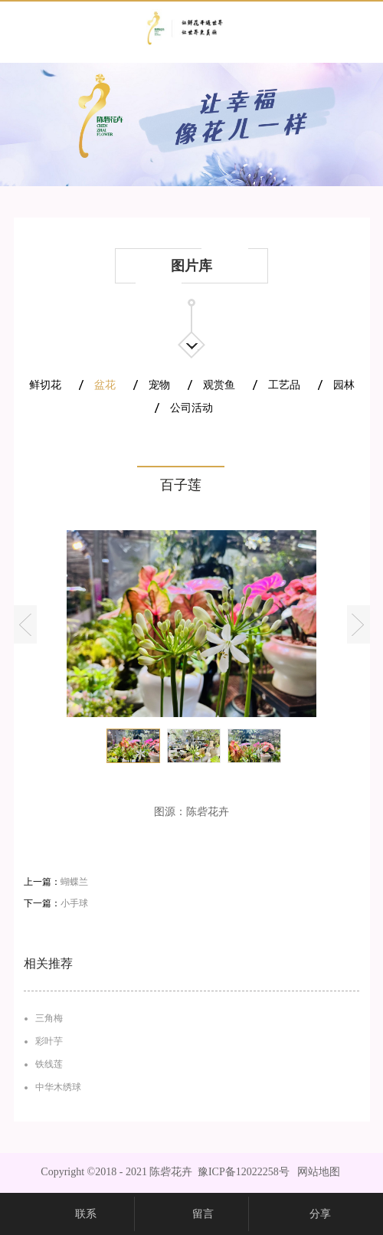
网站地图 (316, 1172)
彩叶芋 (49, 1041)
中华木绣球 (58, 1087)
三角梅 (49, 1018)
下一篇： (56, 903)
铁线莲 (49, 1064)
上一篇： (56, 881)
